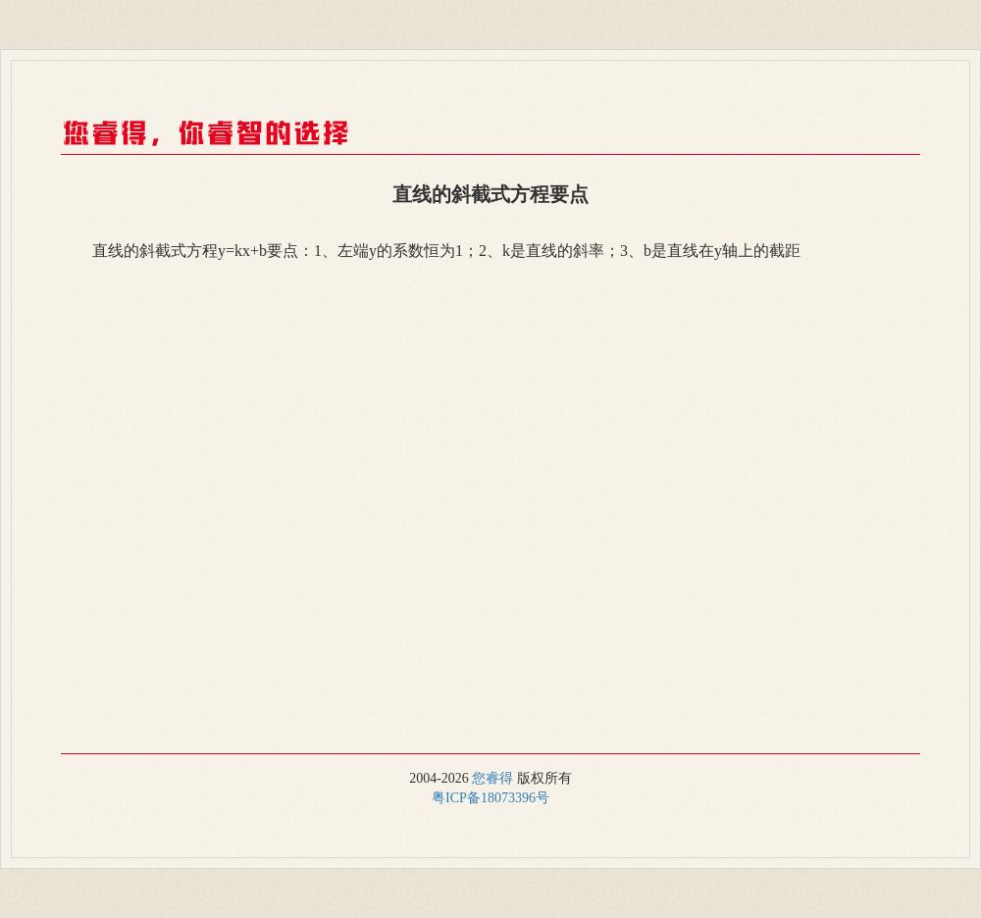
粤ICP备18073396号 (490, 797)
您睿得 (492, 778)
